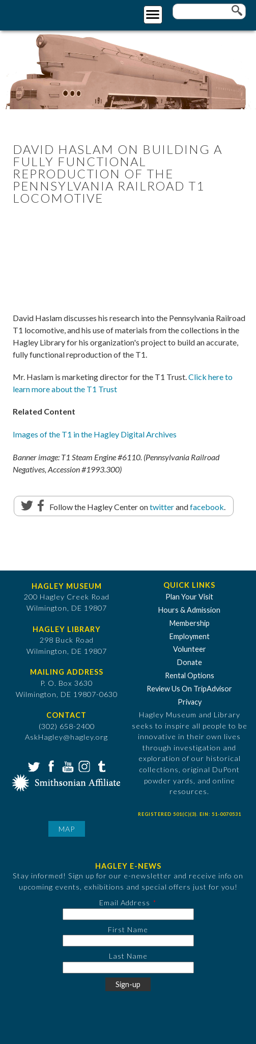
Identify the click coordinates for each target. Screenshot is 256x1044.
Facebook (50, 765)
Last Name (128, 956)
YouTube (66, 765)
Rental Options (189, 675)
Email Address (124, 902)
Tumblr (100, 765)
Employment (189, 636)
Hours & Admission (189, 610)
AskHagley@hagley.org (66, 737)
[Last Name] (128, 967)
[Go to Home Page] (49, 13)
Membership (189, 623)
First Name (128, 929)
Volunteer (189, 649)
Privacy (190, 702)
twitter (162, 507)
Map (67, 829)
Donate (189, 662)
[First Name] (128, 940)
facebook (207, 507)
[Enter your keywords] (209, 11)
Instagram (83, 765)
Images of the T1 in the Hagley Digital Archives (95, 434)
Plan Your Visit (189, 596)
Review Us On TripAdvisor (189, 688)
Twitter (33, 765)
